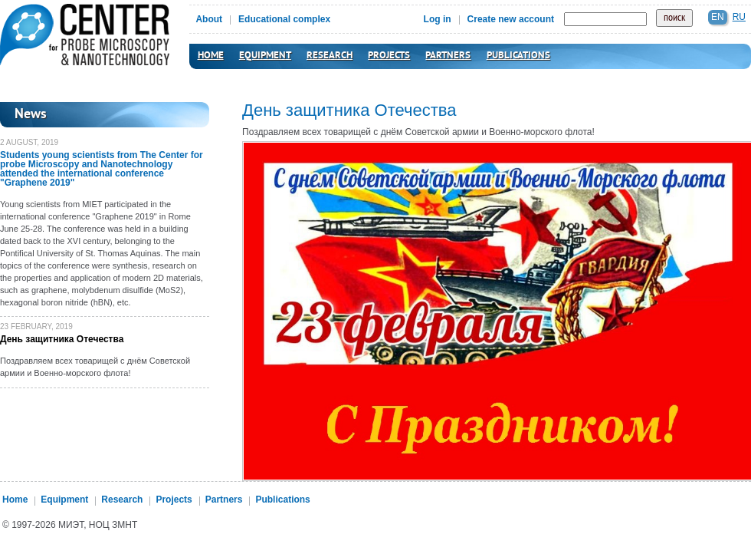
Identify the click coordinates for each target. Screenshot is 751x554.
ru (739, 17)
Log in (437, 19)
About (208, 19)
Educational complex (284, 19)
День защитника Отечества (61, 339)
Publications (518, 56)
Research (330, 56)
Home (211, 56)
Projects (389, 56)
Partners (448, 56)
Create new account (510, 19)
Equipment (265, 56)
